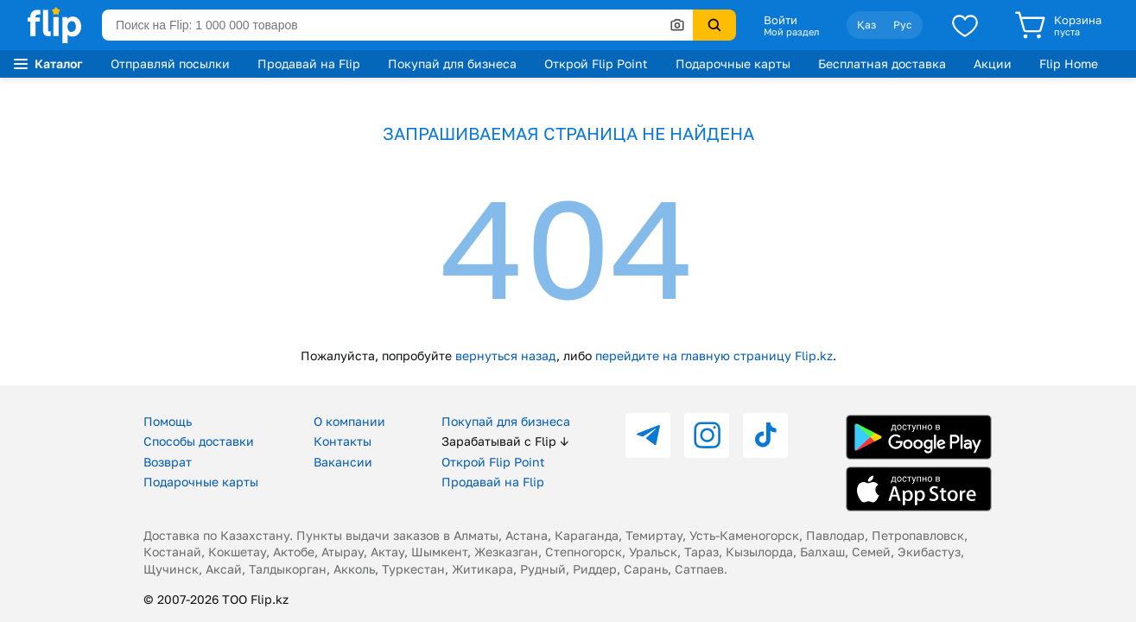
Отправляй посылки (170, 63)
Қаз (866, 24)
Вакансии (343, 461)
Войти (780, 20)
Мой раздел (791, 32)
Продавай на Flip (308, 63)
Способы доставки (198, 441)
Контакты (342, 441)
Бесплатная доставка (882, 63)
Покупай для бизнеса (452, 63)
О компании (349, 421)
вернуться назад (505, 355)
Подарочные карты (733, 63)
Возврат (167, 461)
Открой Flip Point (596, 63)
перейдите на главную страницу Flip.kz (714, 355)
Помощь (167, 421)
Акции (993, 63)
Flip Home (1068, 63)
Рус (902, 24)
